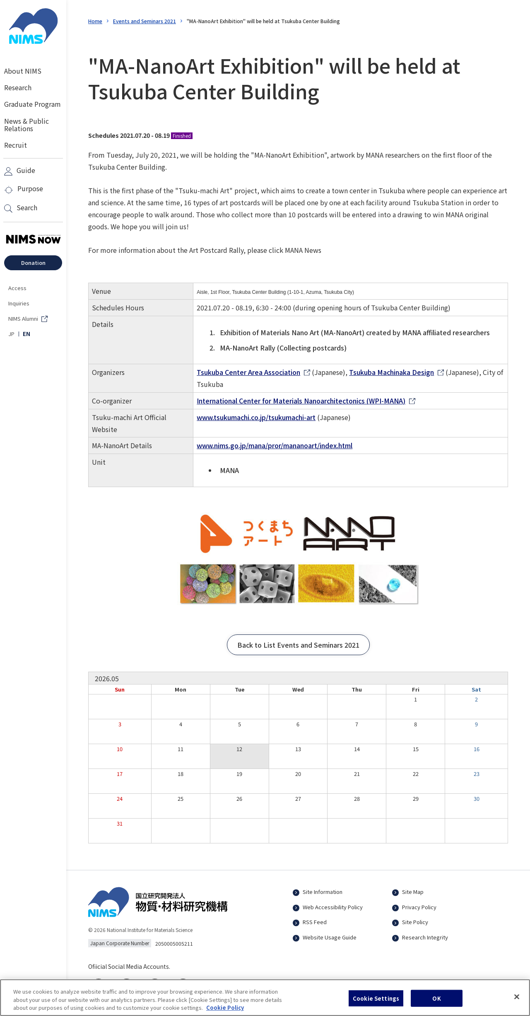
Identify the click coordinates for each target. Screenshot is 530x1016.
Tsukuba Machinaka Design (391, 372)
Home (95, 20)
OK (436, 1003)
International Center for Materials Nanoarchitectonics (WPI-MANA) (301, 401)
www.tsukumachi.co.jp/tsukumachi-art (256, 417)
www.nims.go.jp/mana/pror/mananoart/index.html (274, 445)
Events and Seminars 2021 (144, 20)
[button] (298, 644)
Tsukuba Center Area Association (248, 372)
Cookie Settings (376, 1003)
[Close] (517, 1001)
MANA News (303, 250)
